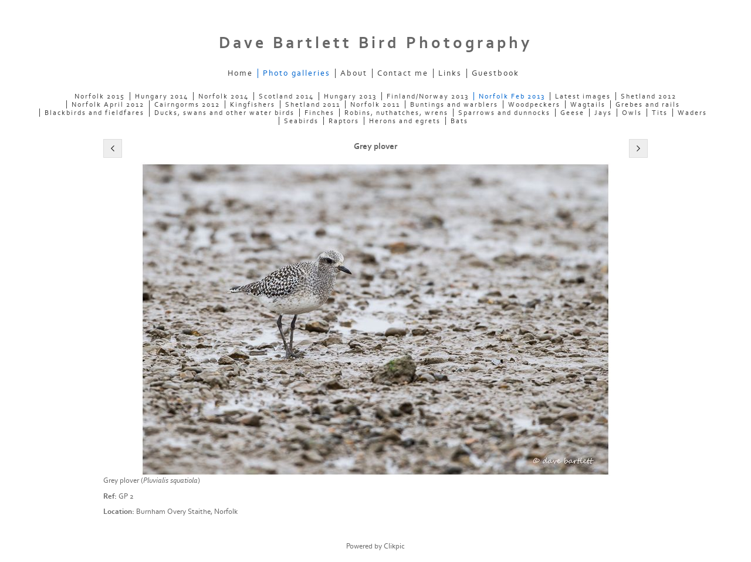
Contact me (402, 73)
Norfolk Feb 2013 (512, 96)
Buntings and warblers (454, 104)
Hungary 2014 (161, 96)
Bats (459, 121)
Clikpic (394, 546)
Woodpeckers (534, 104)
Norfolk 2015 (100, 96)
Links (450, 73)
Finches (319, 113)
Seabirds (301, 121)
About (353, 73)
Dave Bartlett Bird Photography (375, 43)
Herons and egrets (405, 121)
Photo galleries (296, 73)
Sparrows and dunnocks (504, 113)
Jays (603, 113)
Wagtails (587, 104)
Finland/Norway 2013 (428, 96)
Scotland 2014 (286, 96)
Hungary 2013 (350, 96)
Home (240, 73)
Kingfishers (252, 104)
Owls (632, 113)
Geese (572, 113)
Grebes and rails (647, 104)
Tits (660, 113)
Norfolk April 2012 (108, 104)
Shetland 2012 (648, 96)
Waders (692, 113)
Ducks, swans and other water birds (224, 113)
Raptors (344, 121)
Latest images (583, 96)
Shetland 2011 (312, 104)
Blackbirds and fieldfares (94, 113)
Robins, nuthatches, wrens (396, 113)
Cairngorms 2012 (187, 104)
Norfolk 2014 (223, 96)
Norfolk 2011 (375, 104)
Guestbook (495, 73)
